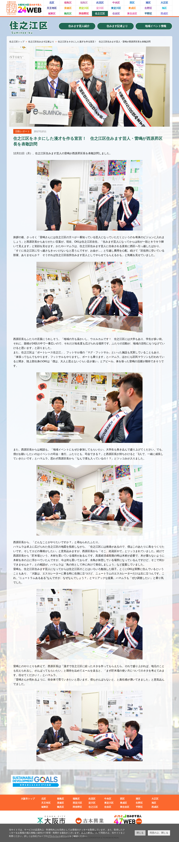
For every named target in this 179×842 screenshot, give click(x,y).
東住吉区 (132, 13)
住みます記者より (117, 26)
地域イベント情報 (155, 26)
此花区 (100, 2)
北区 (51, 2)
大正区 (164, 2)
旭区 (164, 8)
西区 (132, 2)
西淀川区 (84, 8)
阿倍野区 (84, 13)
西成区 (164, 13)
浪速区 (68, 8)
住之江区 (100, 13)
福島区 (84, 2)
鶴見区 (68, 13)
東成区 (132, 8)
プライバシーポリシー (58, 836)
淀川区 (100, 8)
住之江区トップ (16, 41)
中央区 (116, 2)
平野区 (148, 13)
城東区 (52, 13)
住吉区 (116, 13)
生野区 (148, 8)
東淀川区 (116, 8)
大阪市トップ (28, 798)
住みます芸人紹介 (79, 26)
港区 (148, 2)
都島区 (68, 2)
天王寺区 (52, 8)
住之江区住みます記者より (41, 41)
